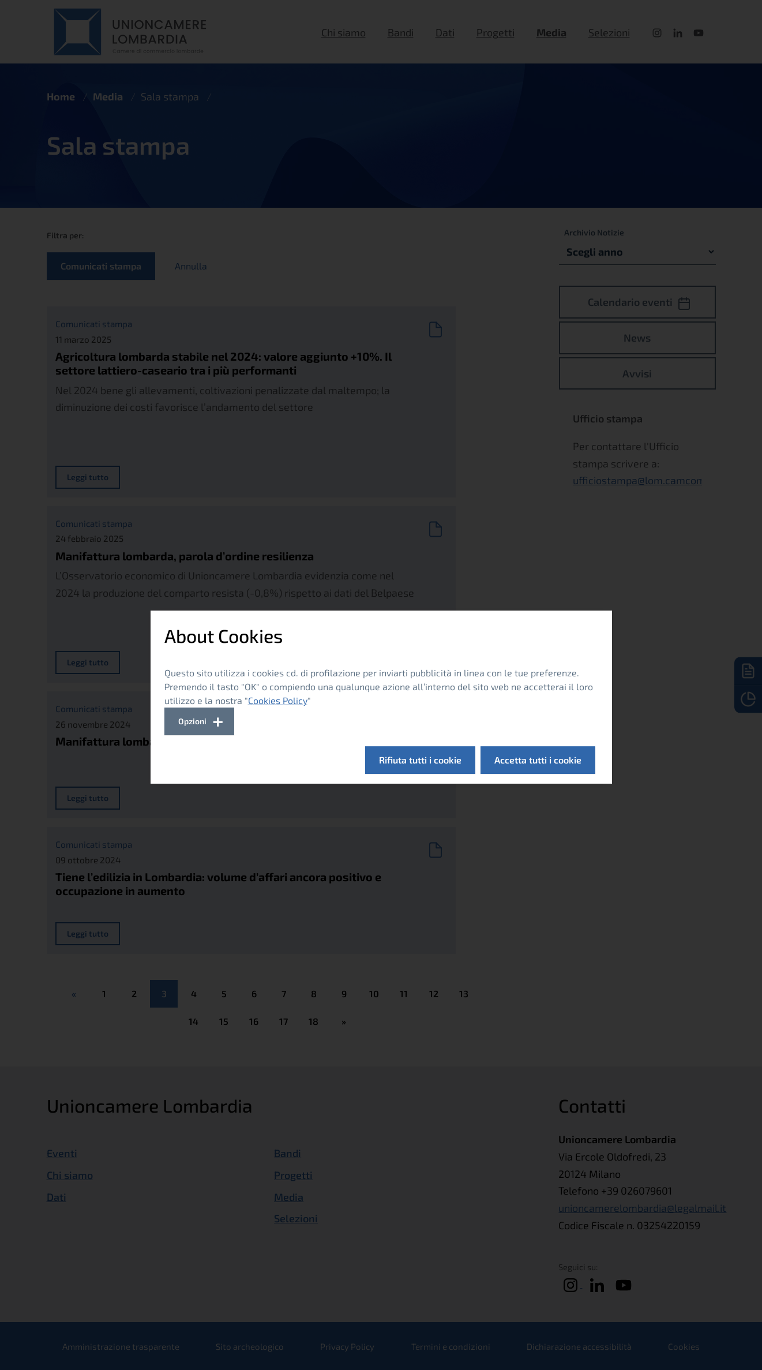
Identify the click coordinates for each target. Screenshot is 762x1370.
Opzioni (192, 721)
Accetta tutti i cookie (537, 759)
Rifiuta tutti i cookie (420, 759)
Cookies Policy (277, 700)
